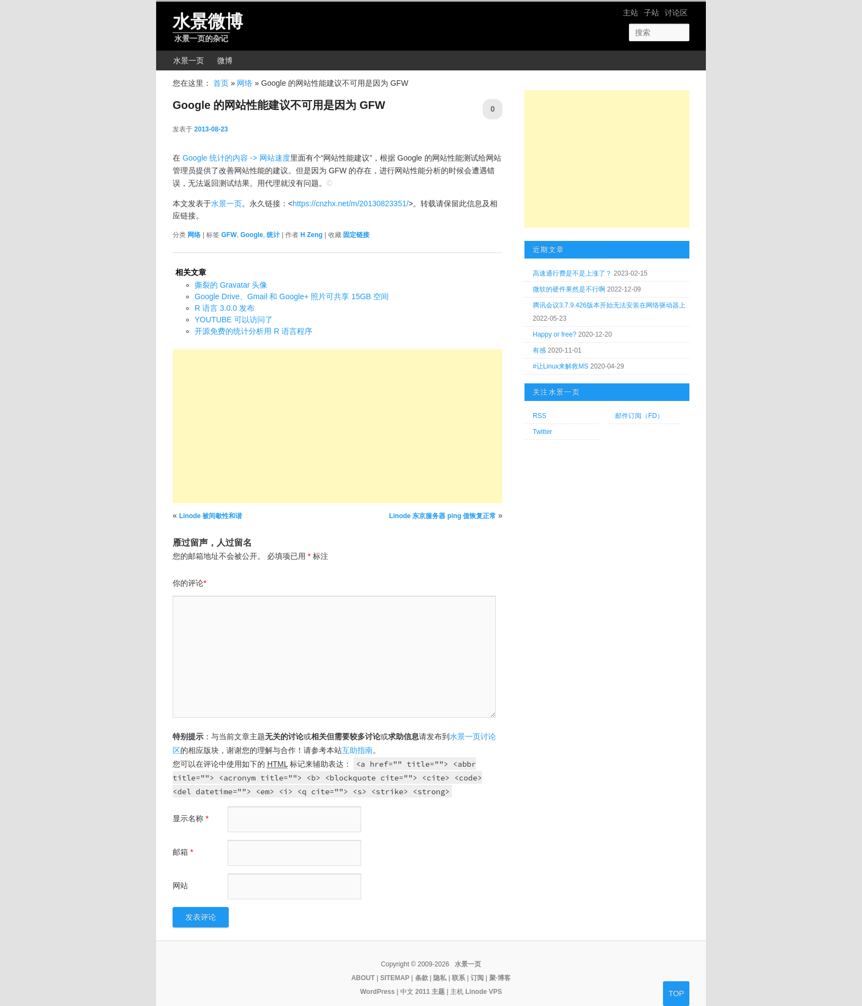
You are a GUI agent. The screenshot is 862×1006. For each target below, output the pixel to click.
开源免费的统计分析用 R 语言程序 (253, 321)
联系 (458, 968)
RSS (539, 416)
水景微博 (208, 21)
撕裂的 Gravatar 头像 (231, 275)
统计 (273, 225)
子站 (651, 12)
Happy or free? (554, 334)
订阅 (477, 968)
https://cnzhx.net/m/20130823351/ (350, 193)
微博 (225, 60)
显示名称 (190, 808)
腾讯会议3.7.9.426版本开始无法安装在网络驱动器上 (609, 305)
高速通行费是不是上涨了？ (572, 273)
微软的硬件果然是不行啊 (569, 289)
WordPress (377, 982)
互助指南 (357, 740)
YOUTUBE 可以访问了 (234, 309)
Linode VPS (483, 982)
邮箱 (183, 842)
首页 (221, 83)
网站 (180, 875)
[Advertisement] (337, 416)
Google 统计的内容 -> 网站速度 (236, 148)
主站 (630, 12)
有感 (539, 350)
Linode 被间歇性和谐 (210, 506)
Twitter (542, 432)
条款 (421, 968)
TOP (676, 993)
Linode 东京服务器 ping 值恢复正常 (442, 506)
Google (251, 225)
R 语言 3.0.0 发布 (225, 298)
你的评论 (189, 573)
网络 (244, 83)
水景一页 (188, 60)
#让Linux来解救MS (560, 366)
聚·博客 (500, 968)
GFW (228, 225)
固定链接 (356, 225)
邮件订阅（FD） (639, 416)
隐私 (439, 968)
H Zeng (311, 225)
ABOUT (363, 968)
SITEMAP (394, 968)
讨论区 (676, 12)
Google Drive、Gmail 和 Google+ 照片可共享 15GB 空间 (292, 286)
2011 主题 (430, 982)
